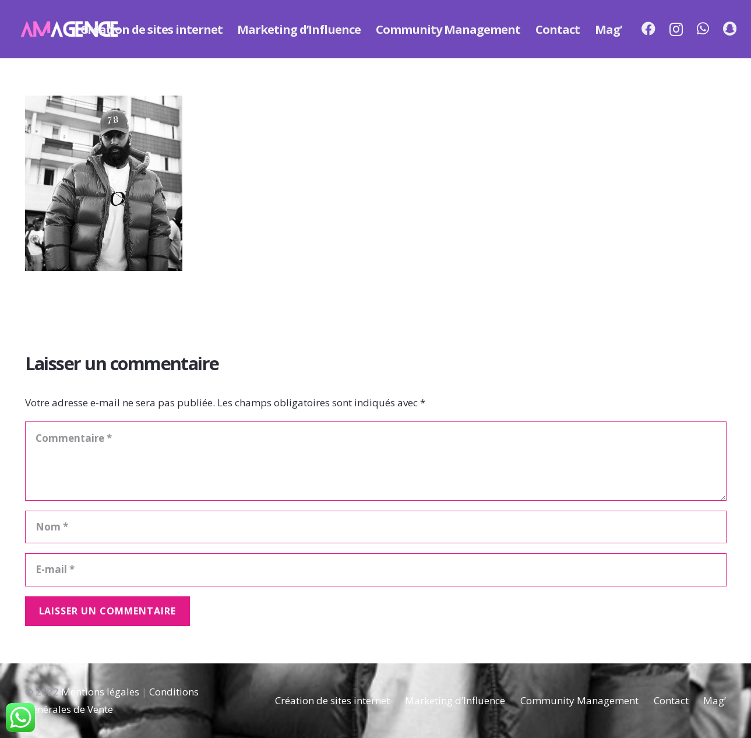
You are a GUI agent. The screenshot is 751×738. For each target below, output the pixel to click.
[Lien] (69, 29)
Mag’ (714, 700)
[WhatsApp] (703, 29)
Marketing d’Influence (455, 700)
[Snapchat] (729, 29)
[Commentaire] (376, 461)
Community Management (579, 700)
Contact (671, 700)
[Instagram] (676, 29)
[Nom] (376, 527)
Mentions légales (100, 691)
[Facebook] (648, 29)
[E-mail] (376, 569)
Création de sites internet (332, 700)
